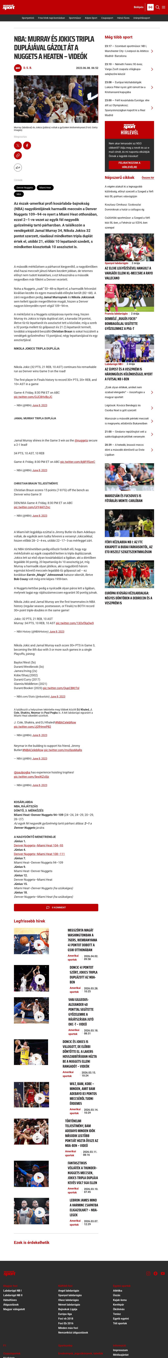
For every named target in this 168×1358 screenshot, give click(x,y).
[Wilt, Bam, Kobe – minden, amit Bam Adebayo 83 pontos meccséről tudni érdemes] (30, 1050)
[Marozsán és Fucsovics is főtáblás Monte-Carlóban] (129, 476)
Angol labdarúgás (68, 1210)
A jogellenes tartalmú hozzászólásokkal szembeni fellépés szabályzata (136, 1281)
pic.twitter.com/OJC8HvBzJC (33, 397)
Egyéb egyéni (121, 1238)
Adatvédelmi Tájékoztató (128, 1320)
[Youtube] (163, 1194)
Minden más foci (68, 1248)
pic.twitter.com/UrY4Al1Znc (32, 507)
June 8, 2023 (39, 405)
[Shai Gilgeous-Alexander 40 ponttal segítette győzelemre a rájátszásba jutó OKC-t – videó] (30, 995)
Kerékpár (118, 1224)
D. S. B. (27, 67)
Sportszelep (65, 1265)
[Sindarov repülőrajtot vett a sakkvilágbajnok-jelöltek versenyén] (129, 434)
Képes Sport (91, 18)
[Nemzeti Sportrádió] (150, 7)
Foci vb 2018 (65, 1238)
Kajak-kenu (120, 1220)
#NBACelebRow (65, 722)
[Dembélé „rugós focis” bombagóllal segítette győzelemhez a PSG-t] (129, 297)
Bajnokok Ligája (67, 1229)
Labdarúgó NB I (114, 364)
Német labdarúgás (69, 1224)
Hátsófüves (10, 1220)
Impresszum (120, 1270)
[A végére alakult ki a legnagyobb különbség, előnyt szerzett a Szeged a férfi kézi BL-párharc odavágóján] (129, 191)
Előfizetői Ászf (121, 1315)
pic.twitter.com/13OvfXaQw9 (75, 623)
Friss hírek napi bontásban (51, 18)
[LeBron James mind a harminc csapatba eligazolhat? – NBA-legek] (30, 1134)
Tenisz (117, 1234)
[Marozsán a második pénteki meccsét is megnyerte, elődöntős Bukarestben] (129, 421)
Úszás (116, 1215)
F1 (4, 1265)
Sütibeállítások (122, 1329)
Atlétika (117, 1210)
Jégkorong (9, 1287)
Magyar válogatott (14, 1229)
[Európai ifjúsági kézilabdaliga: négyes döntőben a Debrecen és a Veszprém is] (129, 574)
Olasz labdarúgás (68, 1220)
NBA (19, 194)
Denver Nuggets (25, 187)
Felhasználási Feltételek (127, 1324)
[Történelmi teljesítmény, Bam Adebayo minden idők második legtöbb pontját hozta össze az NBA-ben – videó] (30, 1078)
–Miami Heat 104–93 (49, 845)
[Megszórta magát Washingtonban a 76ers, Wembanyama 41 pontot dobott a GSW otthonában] (30, 939)
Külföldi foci (65, 1206)
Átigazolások (11, 1224)
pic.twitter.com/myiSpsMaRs (63, 750)
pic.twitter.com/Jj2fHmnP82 (32, 726)
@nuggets (81, 440)
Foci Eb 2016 (65, 1243)
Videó (61, 1300)
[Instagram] (148, 1194)
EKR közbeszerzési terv (127, 1292)
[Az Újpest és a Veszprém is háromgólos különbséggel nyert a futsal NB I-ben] (129, 348)
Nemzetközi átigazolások (73, 1252)
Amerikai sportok (60, 950)
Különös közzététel (124, 1301)
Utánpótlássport (141, 18)
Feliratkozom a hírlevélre (129, 165)
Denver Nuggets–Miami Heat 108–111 (39, 854)
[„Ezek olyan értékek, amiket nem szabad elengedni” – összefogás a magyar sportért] (129, 392)
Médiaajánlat (120, 1275)
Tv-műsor (64, 1295)
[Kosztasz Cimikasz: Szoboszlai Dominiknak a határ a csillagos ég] (129, 207)
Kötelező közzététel (124, 1287)
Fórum (62, 1291)
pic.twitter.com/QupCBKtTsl (61, 688)
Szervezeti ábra (122, 1296)
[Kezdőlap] (8, 7)
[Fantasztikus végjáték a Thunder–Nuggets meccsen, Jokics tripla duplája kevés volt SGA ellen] (30, 1106)
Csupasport (107, 18)
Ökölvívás (119, 1229)
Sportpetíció (28, 18)
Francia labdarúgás (116, 313)
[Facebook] (156, 1194)
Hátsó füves (123, 18)
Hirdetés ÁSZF (121, 1310)
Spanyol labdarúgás (116, 263)
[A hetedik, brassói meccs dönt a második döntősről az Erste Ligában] (129, 449)
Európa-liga (65, 1234)
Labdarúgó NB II (12, 1215)
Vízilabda (8, 1297)
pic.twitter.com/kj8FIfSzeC (77, 462)
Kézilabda (9, 1278)
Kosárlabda (10, 1283)
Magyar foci (10, 1206)
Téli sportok (120, 1243)
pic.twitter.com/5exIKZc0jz (31, 776)
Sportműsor (75, 18)
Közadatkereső (122, 1306)
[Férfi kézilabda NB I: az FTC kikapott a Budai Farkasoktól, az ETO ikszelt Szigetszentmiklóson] (129, 523)
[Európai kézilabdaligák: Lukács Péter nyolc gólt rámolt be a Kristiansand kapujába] (129, 87)
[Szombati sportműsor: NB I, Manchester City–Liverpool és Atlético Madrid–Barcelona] (129, 51)
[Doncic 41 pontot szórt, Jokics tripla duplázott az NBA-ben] (30, 968)
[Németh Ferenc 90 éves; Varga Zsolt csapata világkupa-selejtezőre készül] (129, 69)
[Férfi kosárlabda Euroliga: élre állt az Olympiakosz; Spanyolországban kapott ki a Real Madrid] (129, 108)
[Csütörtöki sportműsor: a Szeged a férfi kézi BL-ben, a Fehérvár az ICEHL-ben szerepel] (129, 222)
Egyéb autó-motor (68, 1286)
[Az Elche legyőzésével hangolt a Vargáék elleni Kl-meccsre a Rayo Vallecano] (129, 247)
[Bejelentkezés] (138, 7)
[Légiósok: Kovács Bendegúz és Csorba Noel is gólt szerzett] (129, 408)
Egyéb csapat (11, 1301)
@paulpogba (22, 772)
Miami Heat (45, 187)
